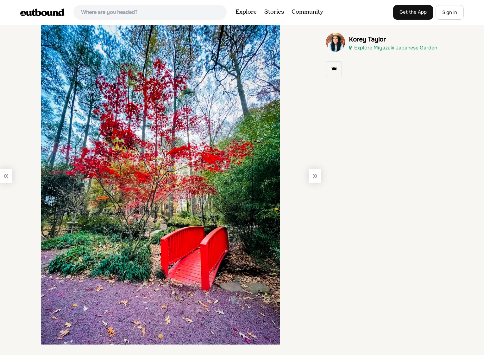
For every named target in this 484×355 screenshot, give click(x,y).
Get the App (413, 12)
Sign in (449, 12)
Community (307, 12)
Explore (246, 12)
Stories (274, 12)
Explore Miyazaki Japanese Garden (393, 47)
